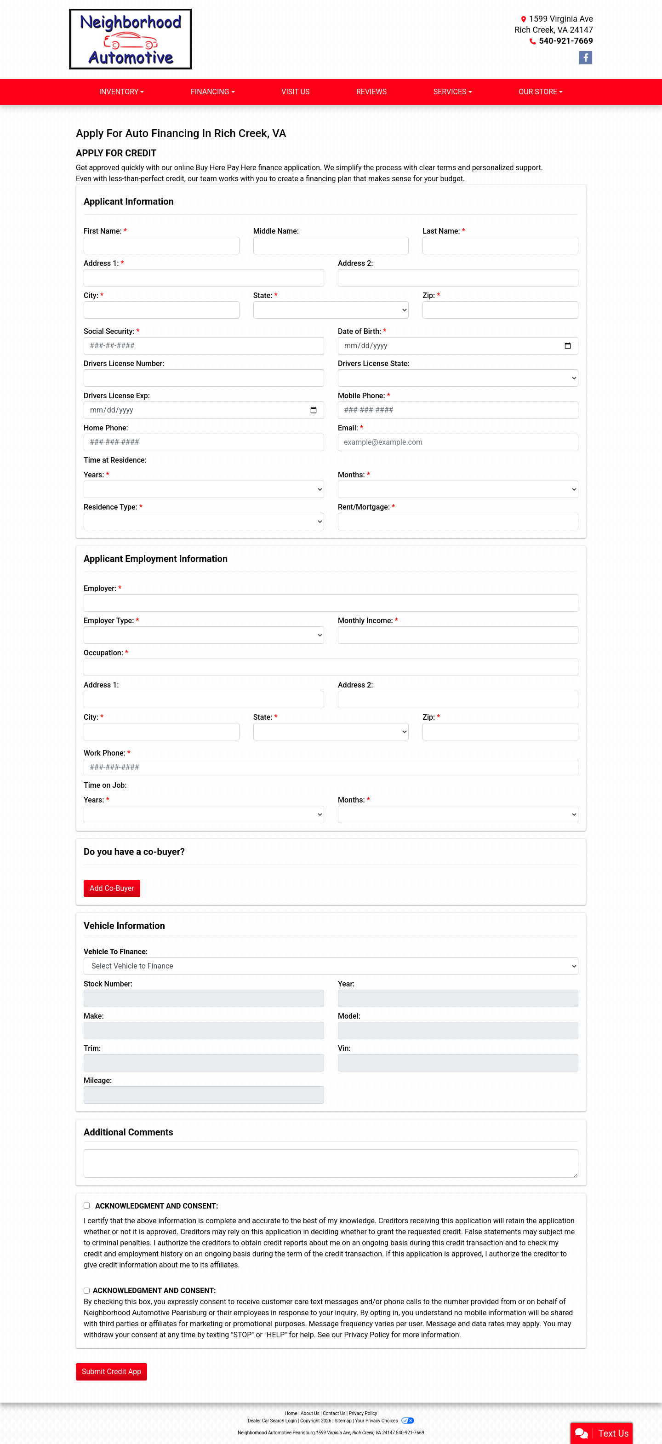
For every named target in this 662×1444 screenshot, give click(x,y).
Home (291, 1413)
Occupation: (103, 652)
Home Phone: (106, 428)
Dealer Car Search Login (272, 1420)
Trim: (92, 1048)
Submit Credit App (111, 1371)
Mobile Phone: (361, 395)
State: (263, 295)
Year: (346, 984)
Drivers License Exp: (117, 395)
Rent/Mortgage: (364, 507)
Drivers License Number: (124, 363)
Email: (348, 428)
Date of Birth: (359, 331)
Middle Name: (276, 231)
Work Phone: (105, 753)
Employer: (100, 588)
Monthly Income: (365, 620)
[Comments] (331, 1163)
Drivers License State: (374, 363)
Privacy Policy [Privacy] (363, 1413)
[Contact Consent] (87, 1291)
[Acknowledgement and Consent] (87, 1206)
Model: (349, 1016)
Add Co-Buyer (112, 888)
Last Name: (441, 231)
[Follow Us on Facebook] (585, 58)
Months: (351, 474)
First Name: (103, 231)
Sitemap (343, 1420)
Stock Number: (108, 984)
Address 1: (101, 263)
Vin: (344, 1048)
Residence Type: (110, 507)
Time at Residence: (115, 460)
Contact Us (334, 1413)
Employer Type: (109, 620)
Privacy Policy (367, 1334)
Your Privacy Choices (384, 1420)
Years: (94, 474)
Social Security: (109, 331)
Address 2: (355, 263)
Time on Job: (105, 785)
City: (91, 295)
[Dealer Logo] (130, 39)
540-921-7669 (566, 41)
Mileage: (98, 1080)
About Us (310, 1413)
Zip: (428, 295)
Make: (94, 1016)
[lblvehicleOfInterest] (331, 966)
